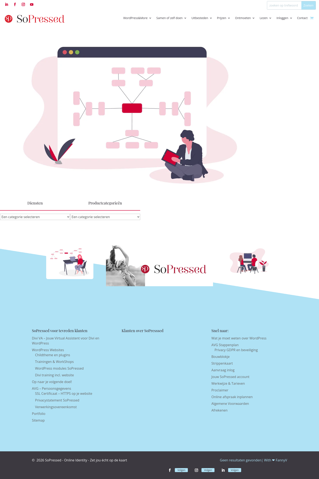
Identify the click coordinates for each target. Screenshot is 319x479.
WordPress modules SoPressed (59, 368)
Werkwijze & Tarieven (228, 383)
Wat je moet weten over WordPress (238, 338)
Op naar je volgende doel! (52, 381)
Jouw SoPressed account (230, 376)
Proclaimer (219, 390)
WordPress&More (135, 18)
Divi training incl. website (54, 375)
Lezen (264, 18)
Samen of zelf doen (169, 18)
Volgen (181, 470)
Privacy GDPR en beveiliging (236, 350)
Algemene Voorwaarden (230, 403)
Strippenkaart (222, 363)
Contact (302, 18)
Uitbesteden (199, 18)
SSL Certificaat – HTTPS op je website (63, 393)
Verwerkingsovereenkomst (56, 407)
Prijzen (221, 18)
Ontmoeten (243, 18)
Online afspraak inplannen (232, 397)
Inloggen (282, 18)
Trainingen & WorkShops (54, 361)
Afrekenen (219, 410)
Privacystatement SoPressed (57, 400)
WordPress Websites (48, 350)
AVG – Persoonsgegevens (51, 388)
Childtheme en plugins (52, 355)
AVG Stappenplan (225, 345)
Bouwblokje (220, 356)
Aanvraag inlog (222, 370)
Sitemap (38, 420)
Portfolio (38, 413)
